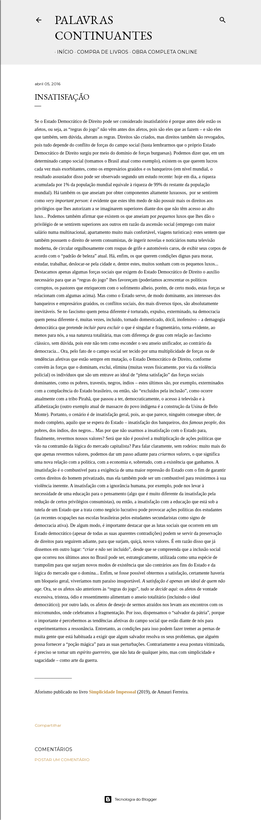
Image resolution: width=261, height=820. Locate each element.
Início (63, 52)
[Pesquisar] (223, 18)
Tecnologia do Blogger (130, 799)
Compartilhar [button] (48, 725)
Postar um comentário (62, 759)
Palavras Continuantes (103, 27)
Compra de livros (100, 52)
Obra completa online (162, 52)
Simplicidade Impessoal (112, 691)
